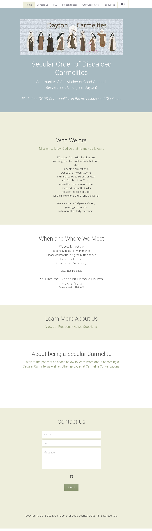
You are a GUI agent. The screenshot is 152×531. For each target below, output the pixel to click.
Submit (76, 490)
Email (51, 445)
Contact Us (42, 4)
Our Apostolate (90, 4)
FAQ (55, 4)
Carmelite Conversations (101, 369)
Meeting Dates (70, 4)
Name (51, 437)
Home (29, 4)
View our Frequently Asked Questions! (76, 329)
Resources (109, 4)
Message (53, 455)
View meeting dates (76, 273)
